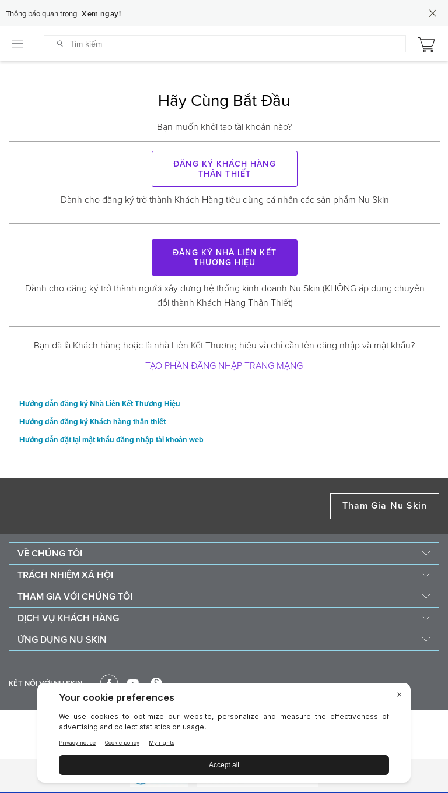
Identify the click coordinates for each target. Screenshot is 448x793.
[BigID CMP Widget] (224, 735)
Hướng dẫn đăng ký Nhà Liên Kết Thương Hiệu (99, 404)
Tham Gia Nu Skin (384, 506)
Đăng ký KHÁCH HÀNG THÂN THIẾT (224, 169)
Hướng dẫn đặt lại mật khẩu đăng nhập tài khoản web (111, 440)
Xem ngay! (101, 14)
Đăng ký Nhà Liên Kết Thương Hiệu (224, 257)
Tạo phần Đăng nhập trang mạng (224, 366)
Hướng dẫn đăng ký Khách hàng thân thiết (92, 422)
